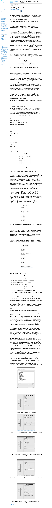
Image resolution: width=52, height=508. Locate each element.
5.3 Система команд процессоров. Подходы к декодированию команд (4, 26)
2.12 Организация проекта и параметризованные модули (4, 58)
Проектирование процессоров (14, 4)
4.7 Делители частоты (4, 39)
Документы (14, 2)
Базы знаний (17, 2)
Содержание (11, 5)
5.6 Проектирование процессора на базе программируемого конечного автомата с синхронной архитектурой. (4, 19)
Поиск (2, 6)
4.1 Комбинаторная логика (4, 47)
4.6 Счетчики (2, 40)
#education (17, 9)
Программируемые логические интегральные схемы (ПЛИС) (4, 12)
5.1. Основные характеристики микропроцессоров (3, 31)
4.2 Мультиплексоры (3, 46)
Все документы (3, 2)
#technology (12, 9)
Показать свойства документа (14, 12)
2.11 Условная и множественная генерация (3, 61)
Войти (2, 3)
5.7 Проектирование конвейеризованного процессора (3, 15)
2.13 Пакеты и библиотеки (4, 56)
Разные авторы (16, 1)
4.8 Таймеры (2, 38)
